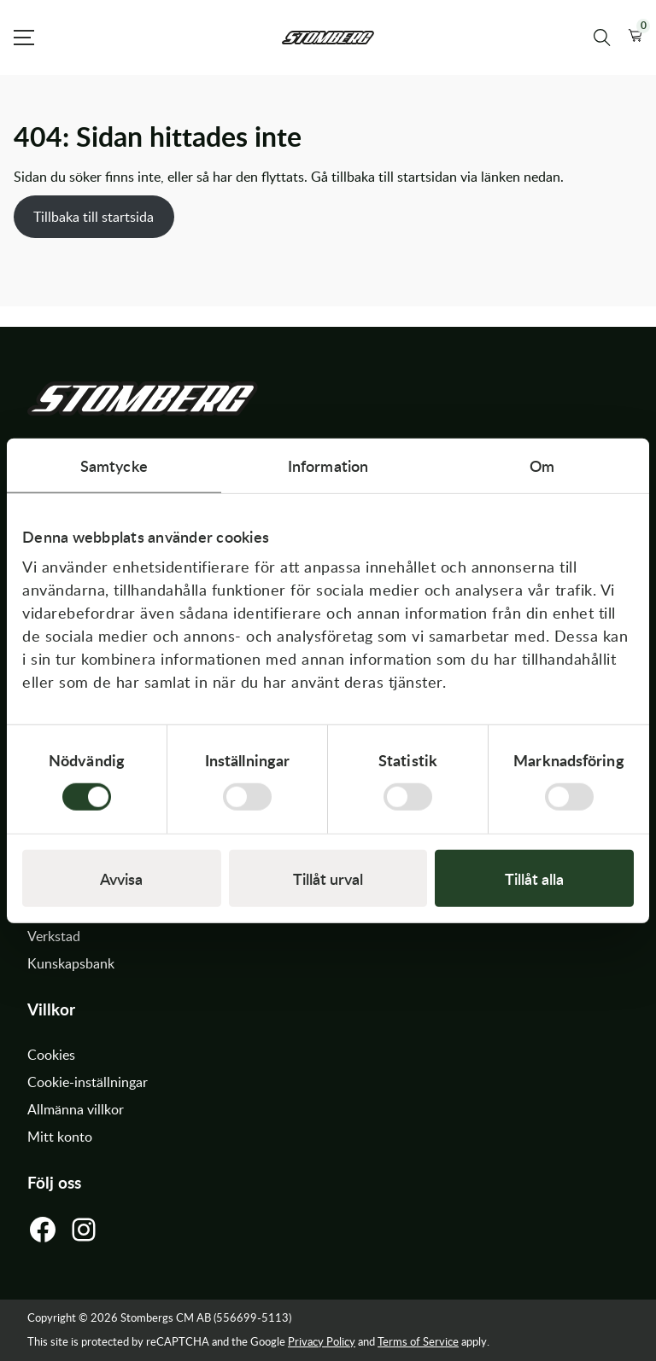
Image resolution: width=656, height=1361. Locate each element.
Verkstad (53, 936)
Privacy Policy (321, 1341)
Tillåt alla (534, 878)
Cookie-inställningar (87, 1082)
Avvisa (121, 878)
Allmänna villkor (75, 1109)
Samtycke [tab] (114, 464)
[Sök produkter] (602, 37)
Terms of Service (418, 1341)
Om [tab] (542, 464)
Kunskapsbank (70, 963)
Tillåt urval (328, 878)
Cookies (51, 1054)
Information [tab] (328, 464)
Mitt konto (59, 1136)
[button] (635, 37)
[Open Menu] (24, 37)
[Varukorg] (635, 37)
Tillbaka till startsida (93, 216)
